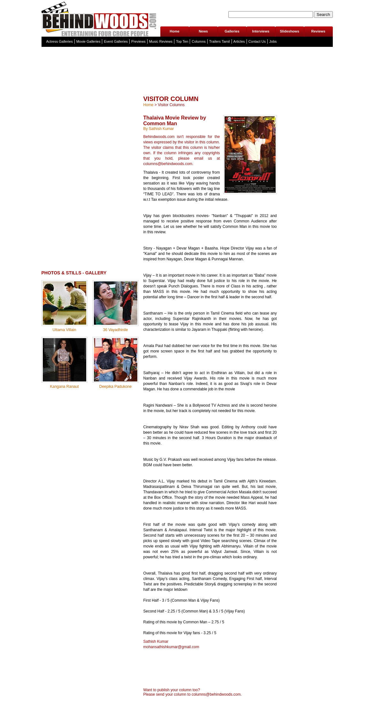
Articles (239, 41)
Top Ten (182, 41)
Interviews (261, 31)
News (203, 31)
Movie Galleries (88, 41)
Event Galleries (116, 41)
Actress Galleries (59, 41)
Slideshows (289, 31)
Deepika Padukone (115, 386)
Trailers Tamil (219, 41)
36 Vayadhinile (115, 330)
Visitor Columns (171, 105)
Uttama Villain (64, 330)
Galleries (232, 31)
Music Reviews (160, 41)
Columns (198, 41)
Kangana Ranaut (64, 386)
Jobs (273, 41)
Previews (138, 41)
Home (174, 31)
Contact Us (257, 41)
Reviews (318, 31)
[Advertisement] (187, 84)
